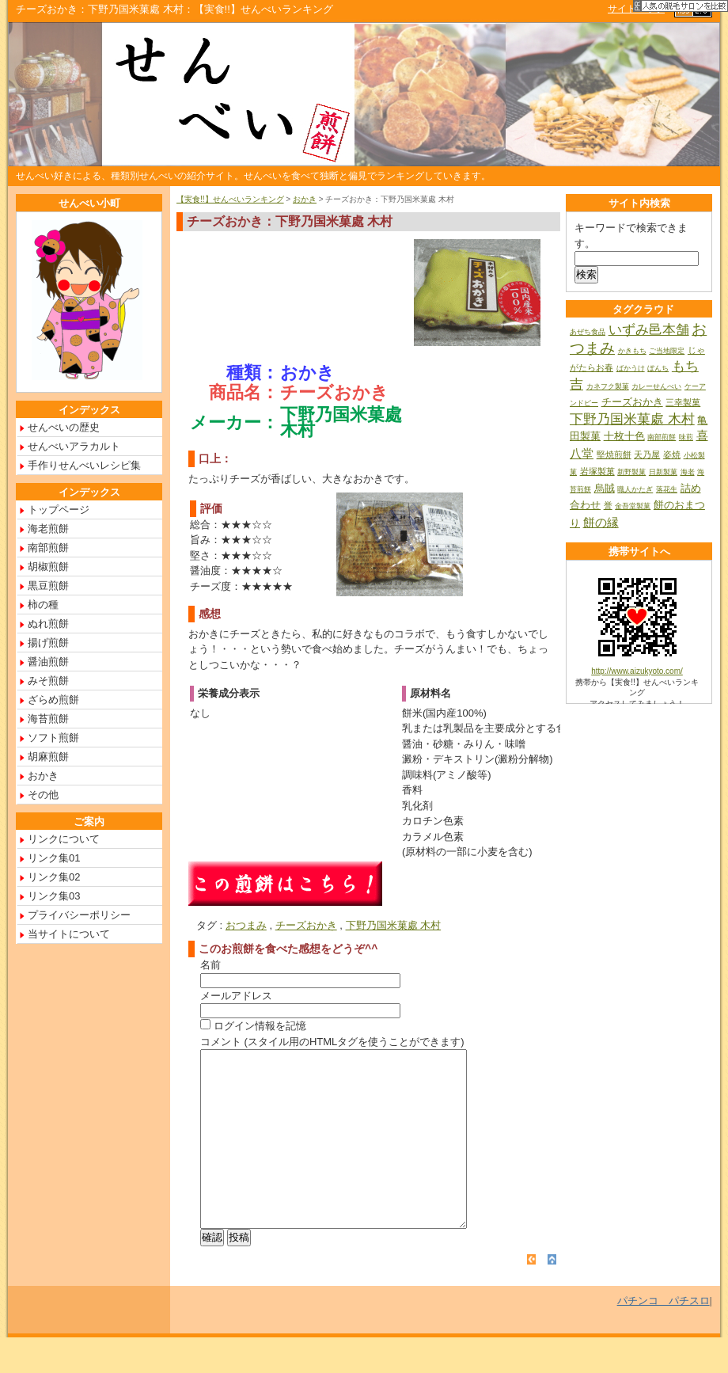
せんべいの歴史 (64, 427)
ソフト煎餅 (53, 738)
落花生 (666, 489)
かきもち (632, 351)
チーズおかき (306, 925)
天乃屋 (647, 454)
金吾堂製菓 (632, 506)
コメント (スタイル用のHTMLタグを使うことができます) (332, 1042)
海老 (688, 472)
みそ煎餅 (48, 680)
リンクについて (64, 839)
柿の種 (43, 604)
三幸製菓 (682, 402)
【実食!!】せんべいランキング (230, 199)
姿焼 (672, 454)
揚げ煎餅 (48, 642)
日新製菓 (663, 472)
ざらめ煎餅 (53, 700)
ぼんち (658, 368)
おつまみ (246, 925)
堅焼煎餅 (614, 454)
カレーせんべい (656, 386)
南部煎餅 (48, 547)
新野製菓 (631, 472)
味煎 (686, 437)
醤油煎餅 (48, 661)
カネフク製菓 (607, 386)
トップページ (58, 509)
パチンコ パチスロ (663, 1336)
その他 (43, 795)
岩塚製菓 (597, 471)
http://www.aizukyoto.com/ (637, 671)
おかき (305, 199)
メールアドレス (236, 996)
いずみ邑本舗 (649, 329)
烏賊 (604, 488)
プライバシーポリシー (79, 915)
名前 (210, 965)
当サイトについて (69, 934)
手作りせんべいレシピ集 (84, 465)
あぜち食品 (587, 332)
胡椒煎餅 (48, 566)
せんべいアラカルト (74, 446)
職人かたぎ (635, 489)
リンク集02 (54, 877)
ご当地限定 (666, 351)
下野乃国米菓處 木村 (394, 925)
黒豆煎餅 (48, 585)
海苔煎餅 (48, 719)
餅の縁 (601, 522)
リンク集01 (54, 858)
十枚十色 (624, 436)
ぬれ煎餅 (48, 623)
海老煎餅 (48, 528)
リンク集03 (54, 896)
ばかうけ (630, 368)
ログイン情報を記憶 (253, 1026)
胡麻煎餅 (48, 757)
